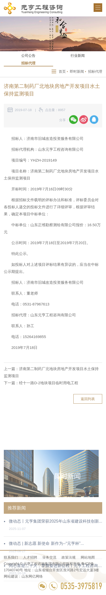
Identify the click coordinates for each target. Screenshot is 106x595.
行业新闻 (78, 56)
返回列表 (88, 399)
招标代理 (28, 63)
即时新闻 (77, 71)
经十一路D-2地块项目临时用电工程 (48, 383)
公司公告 (28, 56)
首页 (62, 71)
